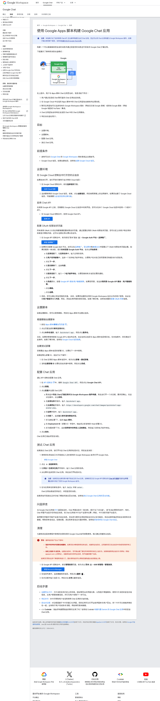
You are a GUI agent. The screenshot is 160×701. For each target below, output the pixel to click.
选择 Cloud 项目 (49, 189)
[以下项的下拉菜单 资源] (75, 2)
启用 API (47, 219)
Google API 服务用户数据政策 (72, 282)
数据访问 (96, 247)
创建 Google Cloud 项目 (84, 161)
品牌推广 (78, 247)
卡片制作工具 (46, 14)
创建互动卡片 (46, 592)
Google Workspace (49, 25)
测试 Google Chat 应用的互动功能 (96, 496)
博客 (119, 697)
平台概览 (36, 697)
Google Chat (9, 9)
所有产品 (59, 3)
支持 (35, 14)
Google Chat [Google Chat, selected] (47, 3)
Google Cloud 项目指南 (71, 340)
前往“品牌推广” (49, 242)
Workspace (17, 2)
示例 (28, 14)
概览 (4, 14)
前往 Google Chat (50, 460)
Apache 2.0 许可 (101, 622)
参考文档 (20, 14)
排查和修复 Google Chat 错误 (105, 520)
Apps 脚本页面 (54, 324)
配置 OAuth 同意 (117, 299)
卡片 (56, 510)
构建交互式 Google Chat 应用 (71, 41)
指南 (70, 25)
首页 (37, 3)
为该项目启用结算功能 (63, 196)
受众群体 (87, 247)
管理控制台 (79, 697)
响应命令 (45, 599)
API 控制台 (48, 383)
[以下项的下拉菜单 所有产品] (65, 2)
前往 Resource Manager (53, 569)
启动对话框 (45, 603)
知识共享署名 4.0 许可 (67, 622)
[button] (14, 19)
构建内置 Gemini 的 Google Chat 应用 (108, 609)
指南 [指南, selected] (11, 14)
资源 (71, 3)
